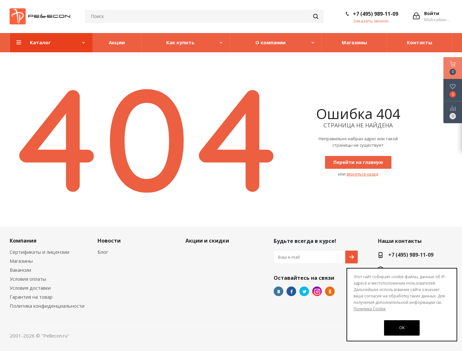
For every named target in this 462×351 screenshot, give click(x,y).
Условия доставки (30, 288)
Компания (23, 240)
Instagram (317, 291)
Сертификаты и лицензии (39, 252)
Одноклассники (330, 291)
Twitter (304, 291)
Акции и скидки (207, 240)
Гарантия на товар (31, 297)
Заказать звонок (371, 21)
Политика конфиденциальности (47, 306)
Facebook (291, 291)
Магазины (21, 261)
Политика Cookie (370, 309)
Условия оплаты (28, 279)
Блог (103, 252)
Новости (109, 240)
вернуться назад (362, 174)
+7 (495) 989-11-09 (375, 13)
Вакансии (20, 270)
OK (402, 327)
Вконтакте (278, 291)
